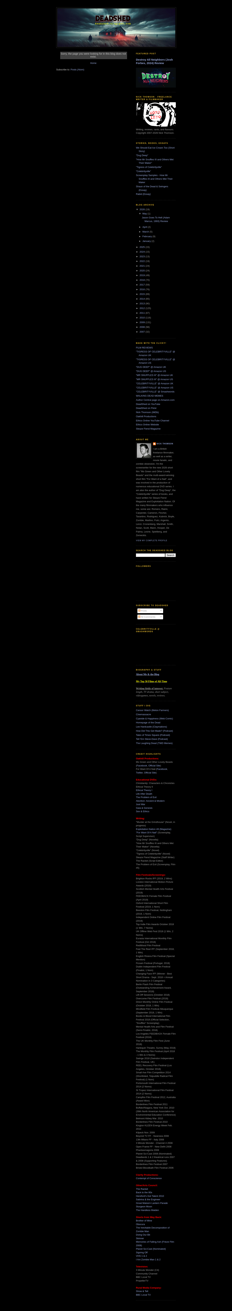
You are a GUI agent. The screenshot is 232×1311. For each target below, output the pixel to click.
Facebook (142, 765)
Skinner (140, 1238)
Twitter (139, 772)
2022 (143, 261)
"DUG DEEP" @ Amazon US (151, 371)
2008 (143, 327)
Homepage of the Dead (148, 722)
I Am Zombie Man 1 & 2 (148, 1259)
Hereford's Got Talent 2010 (150, 1196)
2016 (143, 289)
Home (93, 63)
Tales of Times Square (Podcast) (153, 735)
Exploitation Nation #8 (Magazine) (153, 829)
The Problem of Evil (146, 797)
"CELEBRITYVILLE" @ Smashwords (155, 391)
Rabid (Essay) (143, 194)
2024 (143, 251)
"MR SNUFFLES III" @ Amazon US (154, 379)
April (145, 227)
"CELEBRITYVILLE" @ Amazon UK (154, 383)
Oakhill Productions (146, 416)
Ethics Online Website (147, 424)
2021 (143, 266)
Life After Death (144, 793)
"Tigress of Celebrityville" (149, 167)
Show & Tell (142, 1291)
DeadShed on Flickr (146, 408)
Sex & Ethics (142, 811)
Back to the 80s (144, 1192)
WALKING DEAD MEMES (149, 395)
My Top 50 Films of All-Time (151, 681)
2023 (143, 256)
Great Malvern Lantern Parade (152, 1203)
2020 (143, 270)
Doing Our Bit (143, 1234)
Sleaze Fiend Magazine (148, 428)
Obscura (140, 1224)
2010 (143, 317)
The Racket (142, 1189)
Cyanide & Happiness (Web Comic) (154, 718)
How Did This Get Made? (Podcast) (154, 730)
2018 (143, 280)
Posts (142, 610)
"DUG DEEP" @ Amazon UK (151, 367)
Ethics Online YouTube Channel (152, 420)
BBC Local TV (143, 1294)
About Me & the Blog (147, 674)
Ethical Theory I (144, 790)
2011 (143, 313)
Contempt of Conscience (149, 1178)
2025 (143, 247)
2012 (143, 308)
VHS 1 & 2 (141, 1256)
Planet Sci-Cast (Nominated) (151, 1248)
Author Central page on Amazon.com (155, 400)
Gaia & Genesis (144, 808)
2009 (143, 322)
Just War (140, 804)
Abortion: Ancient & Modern (150, 801)
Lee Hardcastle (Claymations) (151, 726)
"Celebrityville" (143, 171)
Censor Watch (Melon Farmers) (152, 710)
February (147, 236)
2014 (143, 298)
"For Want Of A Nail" (146, 832)
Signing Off (142, 1252)
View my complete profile (151, 541)
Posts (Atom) (77, 69)
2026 (143, 209)
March (146, 231)
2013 (143, 303)
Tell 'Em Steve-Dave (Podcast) (152, 739)
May (145, 213)
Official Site (154, 765)
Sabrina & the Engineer (148, 1199)
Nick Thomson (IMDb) (147, 412)
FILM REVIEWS (144, 347)
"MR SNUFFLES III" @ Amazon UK (154, 375)
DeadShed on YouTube (148, 404)
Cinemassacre (143, 714)
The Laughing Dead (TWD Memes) (154, 743)
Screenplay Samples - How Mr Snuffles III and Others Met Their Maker (154, 179)
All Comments (147, 617)
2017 (143, 284)
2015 (143, 294)
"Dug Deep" (142, 155)
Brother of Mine (144, 1220)
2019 (143, 275)
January (147, 241)
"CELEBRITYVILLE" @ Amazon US (154, 387)
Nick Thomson (165, 444)
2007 (143, 331)
